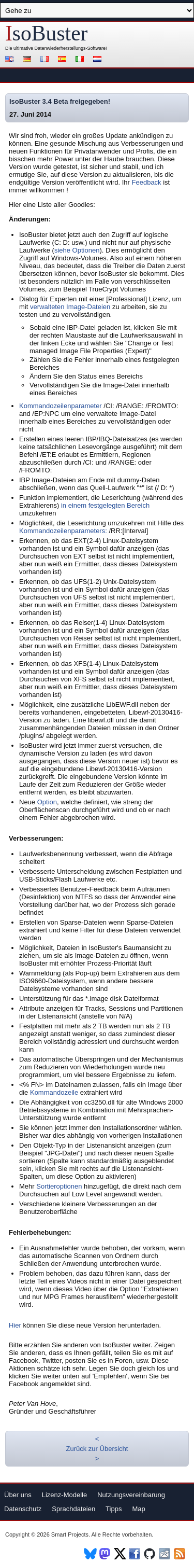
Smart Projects (69, 1534)
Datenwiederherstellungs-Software (70, 48)
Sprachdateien (73, 1509)
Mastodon (105, 1553)
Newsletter (165, 1553)
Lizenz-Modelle (64, 1495)
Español (63, 60)
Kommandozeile (54, 1092)
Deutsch (28, 60)
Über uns (18, 1495)
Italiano (81, 60)
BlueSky (90, 1553)
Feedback (146, 182)
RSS (180, 1553)
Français (46, 60)
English (11, 60)
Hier (15, 1325)
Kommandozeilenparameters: (63, 531)
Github (150, 1553)
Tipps (114, 1509)
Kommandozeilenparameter (60, 406)
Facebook (135, 1553)
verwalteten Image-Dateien (70, 307)
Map (138, 1509)
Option (47, 802)
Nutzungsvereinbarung (131, 1495)
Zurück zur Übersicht (97, 1449)
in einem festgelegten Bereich (105, 505)
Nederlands (99, 60)
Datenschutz (22, 1509)
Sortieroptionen (59, 1186)
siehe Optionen (76, 250)
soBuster (46, 33)
